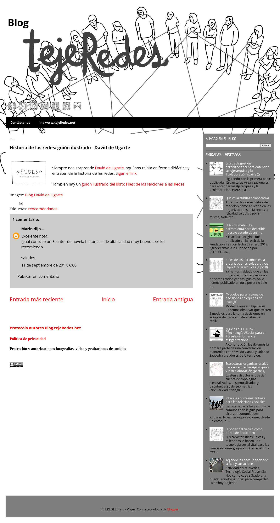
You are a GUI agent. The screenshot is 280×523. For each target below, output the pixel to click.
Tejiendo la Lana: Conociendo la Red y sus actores (247, 462)
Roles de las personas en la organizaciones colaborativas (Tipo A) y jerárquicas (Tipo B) (247, 263)
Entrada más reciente (36, 299)
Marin (27, 228)
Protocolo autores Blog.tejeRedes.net (45, 327)
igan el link (128, 173)
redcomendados (43, 208)
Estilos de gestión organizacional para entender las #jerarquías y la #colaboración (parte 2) (247, 169)
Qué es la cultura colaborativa (247, 198)
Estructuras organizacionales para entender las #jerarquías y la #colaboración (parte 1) (247, 367)
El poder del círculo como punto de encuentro (244, 431)
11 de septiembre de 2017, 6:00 (48, 265)
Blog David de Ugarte (44, 195)
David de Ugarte (109, 167)
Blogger (172, 509)
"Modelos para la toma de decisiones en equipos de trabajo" (244, 298)
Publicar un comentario (38, 276)
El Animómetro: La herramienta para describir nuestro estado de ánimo (245, 229)
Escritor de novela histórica (76, 241)
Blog (18, 22)
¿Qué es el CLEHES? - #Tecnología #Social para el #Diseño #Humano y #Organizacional (245, 334)
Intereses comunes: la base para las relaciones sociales (245, 400)
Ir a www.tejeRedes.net (57, 122)
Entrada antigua (173, 299)
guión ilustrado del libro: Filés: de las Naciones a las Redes (133, 184)
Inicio (108, 299)
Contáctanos (20, 122)
